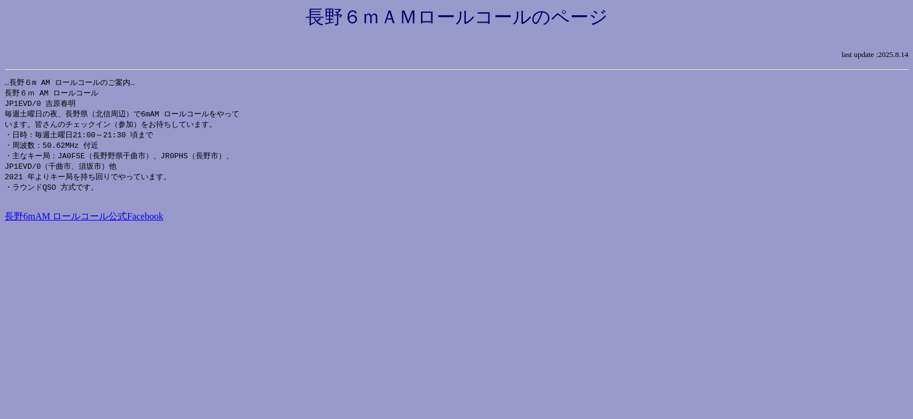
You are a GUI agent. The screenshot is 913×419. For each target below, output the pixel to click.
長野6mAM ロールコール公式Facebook (84, 223)
